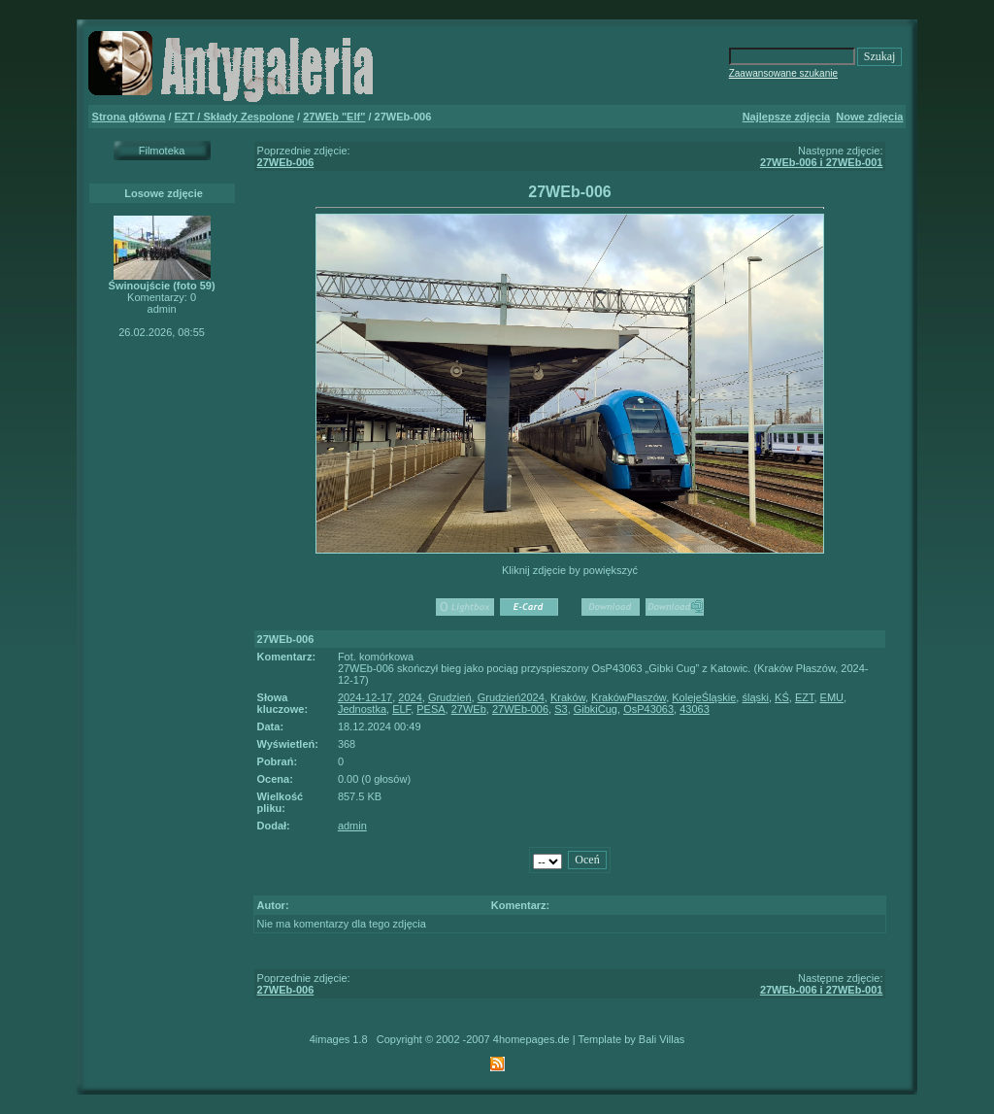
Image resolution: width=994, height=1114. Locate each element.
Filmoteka (162, 150)
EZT (804, 697)
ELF (401, 709)
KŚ (782, 697)
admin (352, 825)
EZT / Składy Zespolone (234, 116)
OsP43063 (648, 709)
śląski (755, 697)
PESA (430, 709)
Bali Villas (662, 1039)
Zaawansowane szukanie (783, 73)
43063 (694, 709)
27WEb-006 (286, 162)
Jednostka (362, 709)
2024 (409, 697)
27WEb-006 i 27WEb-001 (821, 162)
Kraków (567, 697)
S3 (560, 709)
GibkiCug (595, 709)
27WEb (468, 709)
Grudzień (450, 697)
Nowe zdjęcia (869, 116)
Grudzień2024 (511, 697)
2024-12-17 (365, 697)
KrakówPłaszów (628, 697)
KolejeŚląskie (704, 697)
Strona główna (129, 116)
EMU (832, 697)
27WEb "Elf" (334, 116)
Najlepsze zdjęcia (787, 116)
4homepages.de (531, 1039)
